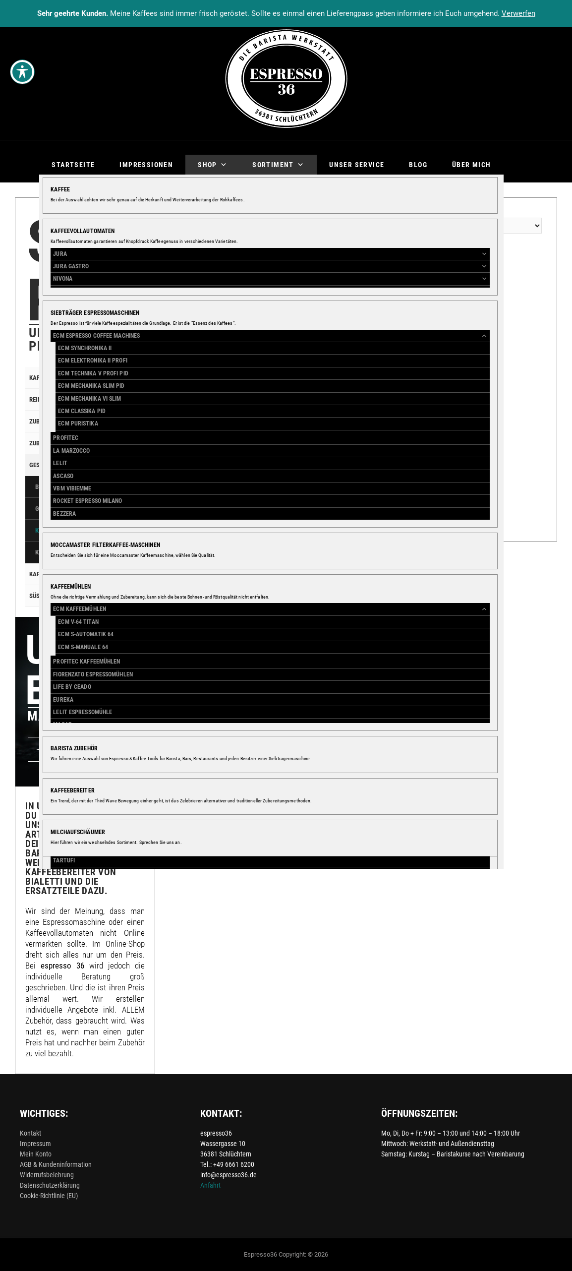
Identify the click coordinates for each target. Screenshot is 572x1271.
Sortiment (278, 165)
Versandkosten (207, 418)
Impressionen (146, 165)
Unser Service (356, 165)
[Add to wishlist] (179, 442)
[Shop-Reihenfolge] (479, 226)
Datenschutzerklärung (50, 1185)
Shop (213, 165)
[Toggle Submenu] (127, 377)
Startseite (73, 165)
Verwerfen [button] (518, 13)
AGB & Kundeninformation (56, 1164)
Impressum (35, 1144)
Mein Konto (36, 1154)
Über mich (471, 165)
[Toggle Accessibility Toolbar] (22, 72)
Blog (418, 165)
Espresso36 (260, 1254)
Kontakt (30, 1133)
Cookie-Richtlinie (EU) (49, 1196)
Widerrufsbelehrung (47, 1175)
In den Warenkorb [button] (219, 485)
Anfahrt (210, 1185)
